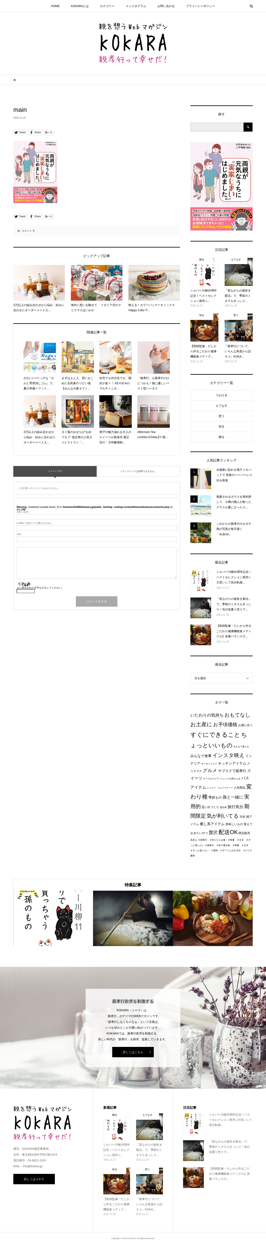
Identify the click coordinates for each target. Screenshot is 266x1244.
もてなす (221, 405)
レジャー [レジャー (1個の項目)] (211, 788)
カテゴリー (107, 6)
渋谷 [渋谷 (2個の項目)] (242, 816)
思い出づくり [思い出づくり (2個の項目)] (210, 807)
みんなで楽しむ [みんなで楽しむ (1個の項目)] (241, 746)
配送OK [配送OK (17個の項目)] (228, 832)
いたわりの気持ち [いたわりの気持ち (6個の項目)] (207, 715)
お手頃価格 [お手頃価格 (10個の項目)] (225, 724)
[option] (53, 918)
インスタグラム (136, 6)
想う (221, 416)
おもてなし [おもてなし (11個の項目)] (237, 715)
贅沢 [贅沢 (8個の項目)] (213, 832)
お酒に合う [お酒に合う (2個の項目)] (245, 725)
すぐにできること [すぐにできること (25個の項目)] (215, 734)
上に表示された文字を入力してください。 (40, 587)
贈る (221, 437)
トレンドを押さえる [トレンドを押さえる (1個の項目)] (230, 778)
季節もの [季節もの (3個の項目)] (215, 797)
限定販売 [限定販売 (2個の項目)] (244, 833)
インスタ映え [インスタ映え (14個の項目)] (228, 755)
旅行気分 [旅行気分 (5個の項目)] (235, 807)
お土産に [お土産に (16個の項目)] (201, 724)
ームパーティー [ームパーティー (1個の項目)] (225, 788)
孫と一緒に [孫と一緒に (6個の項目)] (233, 797)
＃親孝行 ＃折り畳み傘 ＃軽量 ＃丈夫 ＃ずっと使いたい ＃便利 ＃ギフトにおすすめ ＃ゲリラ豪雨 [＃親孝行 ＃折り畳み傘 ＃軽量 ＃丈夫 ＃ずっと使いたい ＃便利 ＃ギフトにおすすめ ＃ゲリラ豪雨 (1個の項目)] (221, 850)
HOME (55, 6)
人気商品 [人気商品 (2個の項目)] (239, 787)
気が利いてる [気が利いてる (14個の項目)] (223, 816)
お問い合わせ (166, 6)
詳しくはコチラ (34, 1179)
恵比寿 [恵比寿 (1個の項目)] (223, 807)
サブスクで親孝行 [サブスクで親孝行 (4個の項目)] (232, 771)
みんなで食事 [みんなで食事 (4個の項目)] (201, 756)
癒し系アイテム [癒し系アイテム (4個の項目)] (212, 824)
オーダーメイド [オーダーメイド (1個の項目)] (209, 763)
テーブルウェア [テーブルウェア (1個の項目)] (211, 778)
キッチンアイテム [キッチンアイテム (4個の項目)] (232, 763)
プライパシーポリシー (200, 6)
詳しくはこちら (133, 1052)
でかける (221, 395)
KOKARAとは (80, 6)
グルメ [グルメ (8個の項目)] (210, 770)
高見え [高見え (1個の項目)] (193, 840)
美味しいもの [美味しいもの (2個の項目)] (234, 824)
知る (221, 426)
